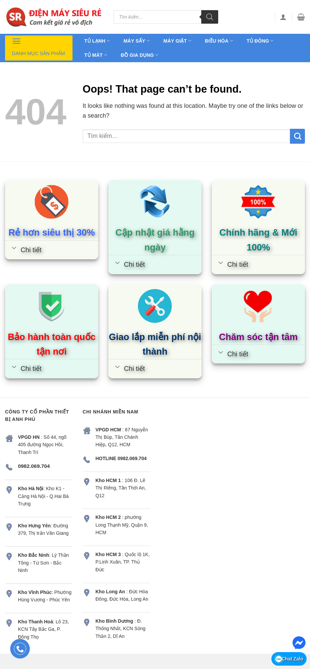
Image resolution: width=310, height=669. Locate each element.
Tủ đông (260, 41)
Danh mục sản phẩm (38, 45)
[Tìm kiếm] (209, 17)
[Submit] (297, 136)
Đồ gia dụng (140, 55)
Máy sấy (136, 41)
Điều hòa (219, 41)
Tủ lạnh (97, 41)
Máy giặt (177, 41)
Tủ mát (95, 55)
